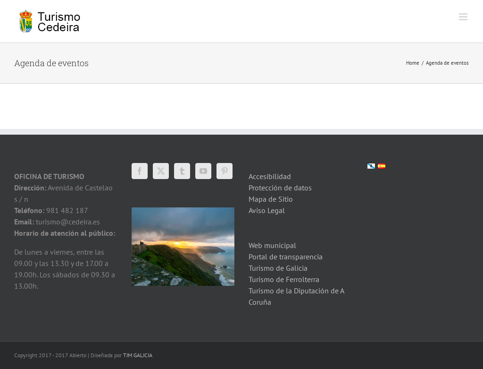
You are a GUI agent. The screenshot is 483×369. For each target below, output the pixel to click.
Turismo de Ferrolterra (284, 279)
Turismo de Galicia (278, 268)
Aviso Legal (267, 210)
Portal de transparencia (286, 256)
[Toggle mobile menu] (464, 17)
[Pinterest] (225, 171)
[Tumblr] (182, 171)
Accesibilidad (270, 176)
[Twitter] (161, 171)
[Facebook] (140, 171)
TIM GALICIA (137, 355)
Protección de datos (280, 187)
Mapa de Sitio (271, 199)
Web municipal (272, 245)
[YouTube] (203, 171)
